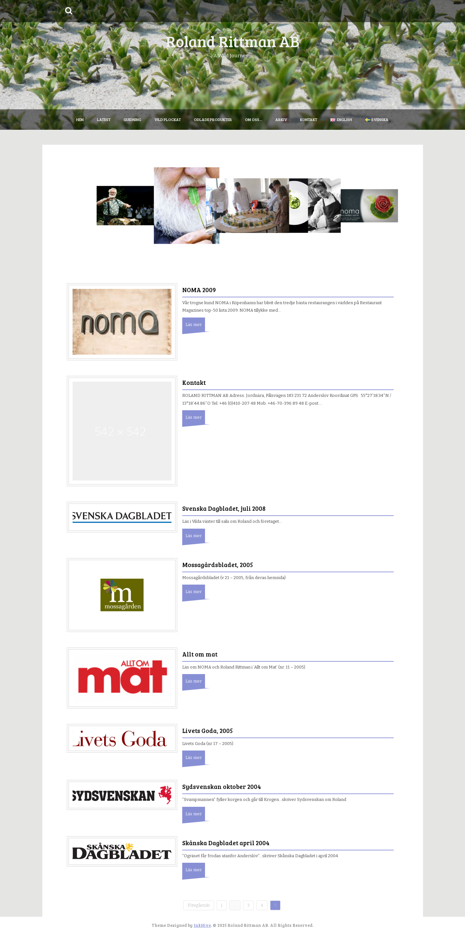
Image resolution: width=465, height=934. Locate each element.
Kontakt (308, 119)
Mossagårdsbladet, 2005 (217, 565)
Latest (104, 119)
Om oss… (253, 119)
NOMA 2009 (199, 290)
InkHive (202, 925)
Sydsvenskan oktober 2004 (221, 786)
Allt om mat (199, 654)
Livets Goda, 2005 (207, 730)
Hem (80, 119)
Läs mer (193, 324)
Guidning (132, 119)
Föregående (198, 905)
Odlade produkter (213, 119)
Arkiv (281, 119)
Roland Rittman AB (232, 40)
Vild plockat (167, 119)
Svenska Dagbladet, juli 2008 (224, 508)
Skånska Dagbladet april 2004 (225, 843)
